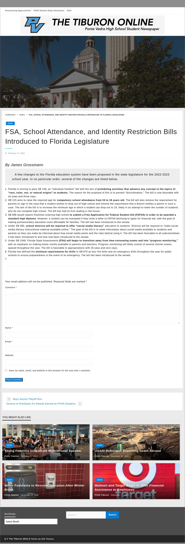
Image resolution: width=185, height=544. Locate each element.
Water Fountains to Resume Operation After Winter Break (44, 487)
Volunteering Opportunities (18, 11)
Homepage (10, 115)
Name (9, 328)
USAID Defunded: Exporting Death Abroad (128, 450)
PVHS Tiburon (11, 456)
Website (9, 355)
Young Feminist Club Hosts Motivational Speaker (43, 450)
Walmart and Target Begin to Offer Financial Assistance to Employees (129, 487)
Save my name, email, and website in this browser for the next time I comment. (50, 370)
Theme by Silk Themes (42, 539)
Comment (11, 287)
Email (9, 341)
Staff (69, 11)
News (22, 115)
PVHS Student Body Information (49, 11)
